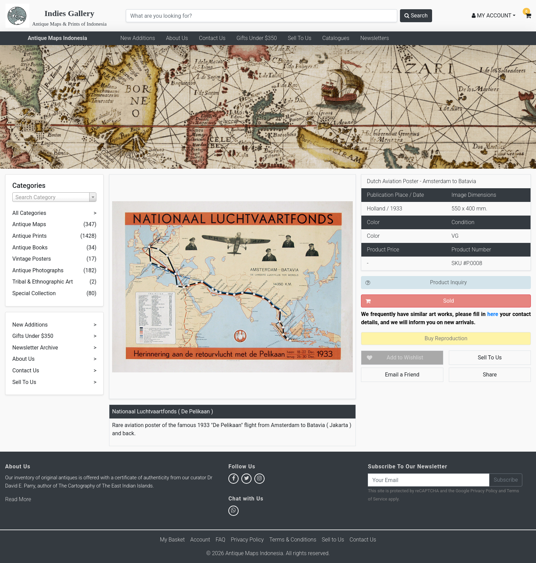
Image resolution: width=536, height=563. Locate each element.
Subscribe (506, 480)
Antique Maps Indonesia (57, 38)
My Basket (172, 539)
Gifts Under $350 (257, 38)
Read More (18, 499)
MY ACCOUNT (491, 15)
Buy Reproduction (446, 338)
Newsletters (374, 38)
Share (490, 374)
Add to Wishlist (405, 357)
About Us (177, 38)
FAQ (220, 539)
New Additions (137, 38)
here (492, 314)
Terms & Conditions (293, 539)
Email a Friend (402, 374)
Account (200, 539)
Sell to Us (333, 539)
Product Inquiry (448, 282)
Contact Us (212, 38)
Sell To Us (299, 38)
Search (416, 15)
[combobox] (54, 197)
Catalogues (335, 38)
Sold (448, 301)
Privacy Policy (483, 490)
